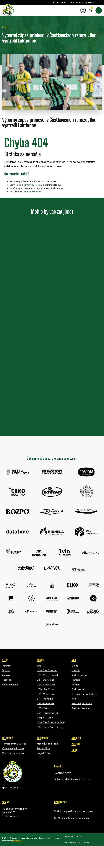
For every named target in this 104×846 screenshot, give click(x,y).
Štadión (76, 684)
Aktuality (76, 737)
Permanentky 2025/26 (14, 743)
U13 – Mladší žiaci (46, 689)
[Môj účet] (83, 10)
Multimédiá (42, 737)
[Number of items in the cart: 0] (90, 10)
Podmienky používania (74, 836)
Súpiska (6, 670)
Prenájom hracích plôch (84, 694)
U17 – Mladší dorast (47, 675)
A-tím (5, 659)
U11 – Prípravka (45, 698)
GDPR (86, 842)
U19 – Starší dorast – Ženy (51, 722)
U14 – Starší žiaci (46, 684)
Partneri (76, 743)
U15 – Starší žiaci (46, 679)
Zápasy (6, 675)
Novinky (6, 665)
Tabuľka (6, 679)
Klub (74, 659)
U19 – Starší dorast (47, 670)
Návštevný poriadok (13, 753)
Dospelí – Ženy (45, 717)
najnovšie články (33, 191)
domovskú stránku (32, 184)
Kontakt (76, 670)
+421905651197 (59, 2)
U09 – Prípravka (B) (47, 712)
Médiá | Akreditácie (47, 743)
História (76, 679)
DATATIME (16, 841)
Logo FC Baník (45, 753)
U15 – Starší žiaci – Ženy (49, 727)
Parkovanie (78, 689)
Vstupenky (7, 737)
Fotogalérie (43, 748)
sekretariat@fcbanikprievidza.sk (83, 2)
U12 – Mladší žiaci (46, 694)
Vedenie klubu (79, 675)
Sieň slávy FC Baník (82, 703)
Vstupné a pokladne (13, 748)
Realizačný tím (10, 684)
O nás (75, 665)
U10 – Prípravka (45, 703)
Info (39, 665)
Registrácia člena (81, 708)
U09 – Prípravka (45, 708)
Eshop (74, 749)
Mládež (40, 659)
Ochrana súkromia (73, 842)
